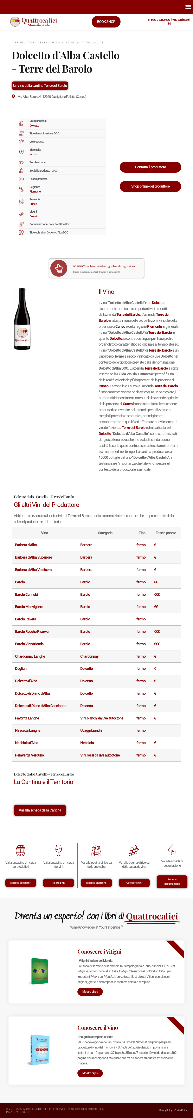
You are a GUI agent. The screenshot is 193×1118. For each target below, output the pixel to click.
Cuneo (33, 204)
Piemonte (35, 191)
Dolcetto (34, 125)
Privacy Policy (165, 1110)
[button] (188, 7)
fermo (33, 154)
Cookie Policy (180, 1110)
